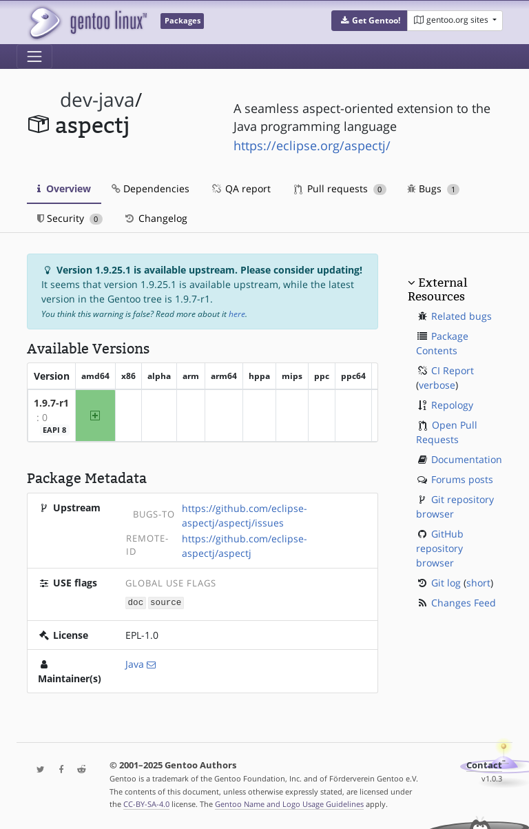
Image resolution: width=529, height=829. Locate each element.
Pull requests (340, 188)
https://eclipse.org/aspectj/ (312, 145)
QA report (240, 188)
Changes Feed (463, 602)
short (478, 582)
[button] (369, 20)
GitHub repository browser (440, 548)
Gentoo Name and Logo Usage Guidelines (289, 804)
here (237, 314)
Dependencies (150, 188)
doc (136, 602)
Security (70, 218)
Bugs (433, 188)
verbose (437, 384)
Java (134, 663)
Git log (446, 582)
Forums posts (462, 479)
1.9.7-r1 (51, 402)
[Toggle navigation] (34, 56)
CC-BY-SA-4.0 (146, 804)
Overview (64, 188)
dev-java (97, 99)
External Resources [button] (437, 289)
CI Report (452, 370)
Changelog (155, 218)
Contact (484, 764)
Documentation (466, 459)
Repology (452, 404)
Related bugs (461, 316)
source (165, 602)
